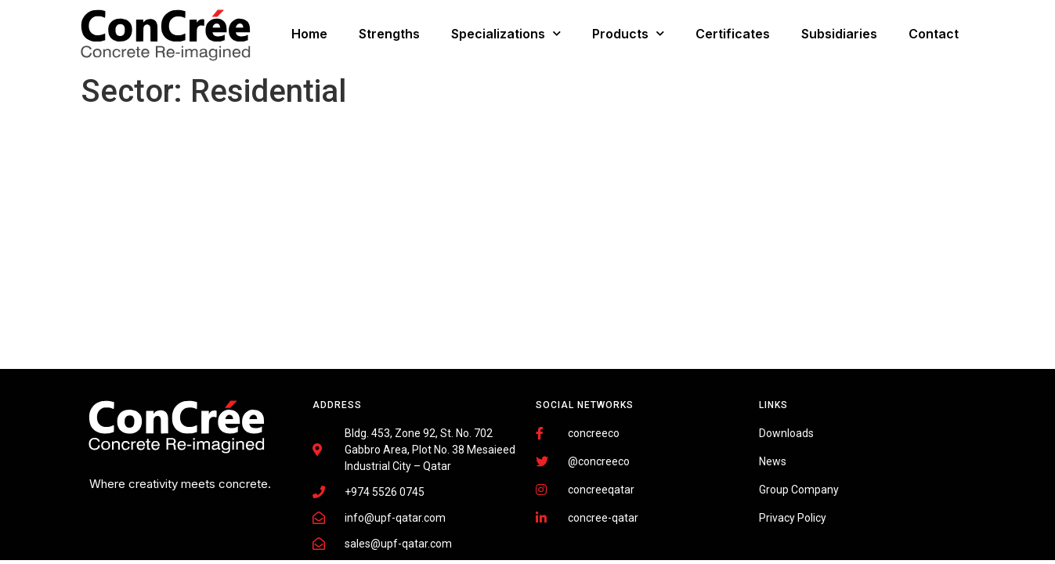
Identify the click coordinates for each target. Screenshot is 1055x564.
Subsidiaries (839, 34)
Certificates (733, 34)
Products (628, 33)
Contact (934, 34)
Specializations (506, 33)
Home (309, 34)
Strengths (389, 34)
